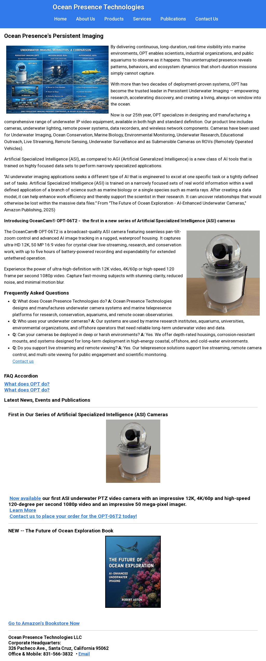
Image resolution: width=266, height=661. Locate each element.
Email (84, 654)
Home (60, 19)
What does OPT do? (27, 384)
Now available (25, 498)
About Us (85, 19)
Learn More (23, 510)
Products (114, 19)
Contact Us (206, 19)
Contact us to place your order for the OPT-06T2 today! (73, 516)
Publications (173, 19)
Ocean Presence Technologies (98, 7)
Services (142, 19)
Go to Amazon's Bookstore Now (43, 623)
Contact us (23, 361)
